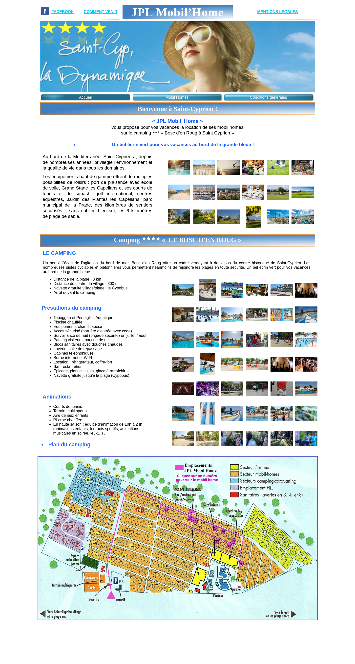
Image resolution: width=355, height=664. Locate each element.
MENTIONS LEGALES (277, 12)
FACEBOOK (62, 12)
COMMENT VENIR (100, 12)
